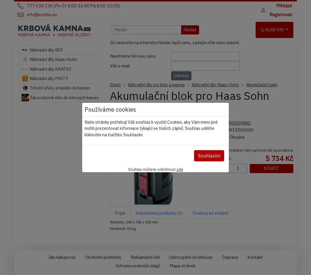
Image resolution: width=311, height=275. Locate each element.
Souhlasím (209, 156)
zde (179, 169)
